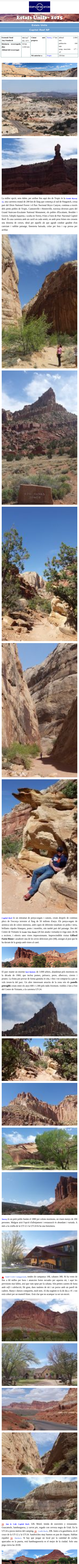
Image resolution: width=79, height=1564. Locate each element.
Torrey (49, 37)
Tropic (49, 55)
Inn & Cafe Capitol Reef (17, 1524)
